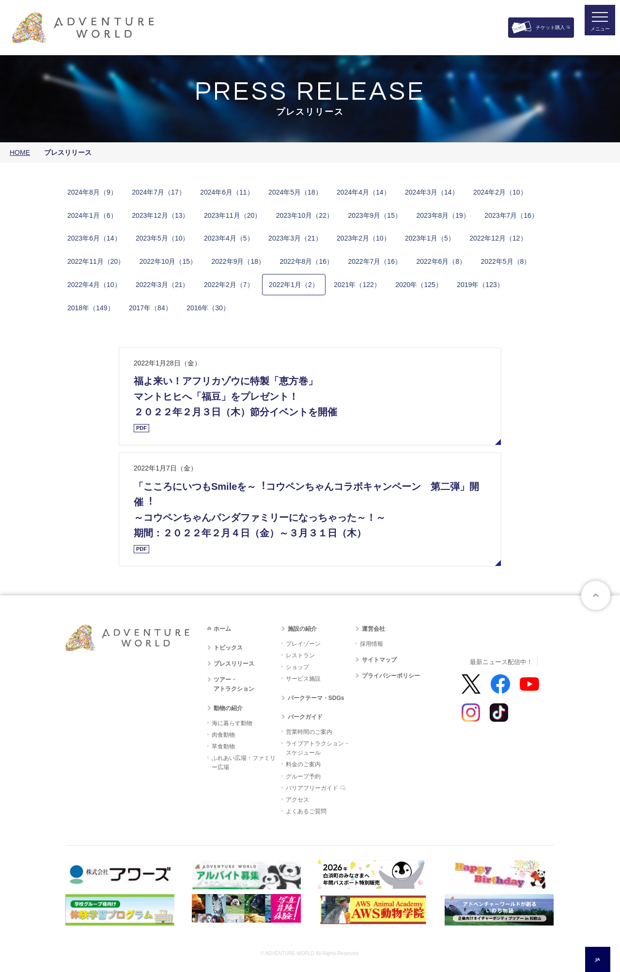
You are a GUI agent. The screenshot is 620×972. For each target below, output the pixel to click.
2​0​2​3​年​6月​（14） (94, 238)
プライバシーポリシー (391, 675)
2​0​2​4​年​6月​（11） (227, 192)
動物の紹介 (228, 708)
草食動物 (223, 746)
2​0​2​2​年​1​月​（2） (294, 285)
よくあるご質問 (306, 811)
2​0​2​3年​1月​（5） (430, 238)
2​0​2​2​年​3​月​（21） (162, 285)
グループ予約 (303, 776)
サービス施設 (303, 678)
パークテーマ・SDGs (316, 698)
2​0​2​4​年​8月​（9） (92, 192)
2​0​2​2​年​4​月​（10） (94, 285)
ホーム (222, 628)
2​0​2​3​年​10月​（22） (304, 215)
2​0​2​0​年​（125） (418, 285)
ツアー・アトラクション (234, 684)
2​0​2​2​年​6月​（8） (441, 261)
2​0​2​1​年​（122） (357, 285)
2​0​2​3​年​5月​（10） (162, 238)
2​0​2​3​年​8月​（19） (443, 215)
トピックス (228, 647)
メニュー (593, 36)
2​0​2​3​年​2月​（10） (363, 238)
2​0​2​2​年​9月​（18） (238, 261)
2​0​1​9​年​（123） (480, 285)
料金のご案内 (303, 764)
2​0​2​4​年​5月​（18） (295, 192)
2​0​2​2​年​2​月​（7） (229, 285)
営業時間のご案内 (309, 732)
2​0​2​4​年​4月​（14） (363, 192)
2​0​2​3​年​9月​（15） (375, 215)
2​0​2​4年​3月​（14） (432, 192)
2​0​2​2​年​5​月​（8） (506, 261)
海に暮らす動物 (232, 723)
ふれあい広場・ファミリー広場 (244, 763)
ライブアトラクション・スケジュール (318, 748)
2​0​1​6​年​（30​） (208, 308)
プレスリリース (234, 663)
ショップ (297, 667)
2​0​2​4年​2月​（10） (500, 192)
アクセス (297, 799)
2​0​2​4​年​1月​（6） (92, 215)
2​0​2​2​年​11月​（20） (95, 261)
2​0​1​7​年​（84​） (150, 308)
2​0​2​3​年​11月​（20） (232, 215)
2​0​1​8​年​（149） (90, 308)
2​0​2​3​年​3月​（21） (295, 238)
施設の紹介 (302, 628)
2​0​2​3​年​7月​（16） (511, 215)
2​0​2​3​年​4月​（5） (229, 238)
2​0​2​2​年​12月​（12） (498, 238)
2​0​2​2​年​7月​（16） (375, 261)
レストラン (300, 655)
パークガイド (305, 717)
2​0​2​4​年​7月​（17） (159, 192)
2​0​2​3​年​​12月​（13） (160, 215)
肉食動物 (223, 734)
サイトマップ (379, 659)
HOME (20, 152)
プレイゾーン (303, 643)
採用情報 (371, 643)
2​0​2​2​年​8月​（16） (306, 261)
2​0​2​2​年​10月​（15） (168, 261)
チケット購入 (550, 27)
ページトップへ (595, 595)
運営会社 (373, 628)
